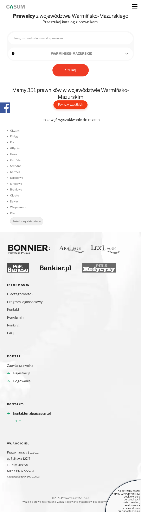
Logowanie (22, 381)
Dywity (14, 201)
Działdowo (16, 177)
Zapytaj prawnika (20, 366)
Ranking (13, 325)
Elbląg (14, 136)
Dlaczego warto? (20, 294)
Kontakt (13, 310)
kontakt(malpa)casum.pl (32, 414)
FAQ (10, 333)
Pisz (12, 213)
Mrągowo (16, 183)
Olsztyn (15, 130)
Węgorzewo (18, 207)
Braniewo (16, 189)
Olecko (14, 195)
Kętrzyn (15, 172)
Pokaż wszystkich (70, 104)
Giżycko (15, 148)
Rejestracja (22, 373)
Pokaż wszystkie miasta (26, 221)
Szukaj (70, 70)
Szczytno (15, 166)
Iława (13, 154)
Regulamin (15, 317)
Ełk (12, 142)
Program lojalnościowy (25, 302)
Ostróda (15, 160)
